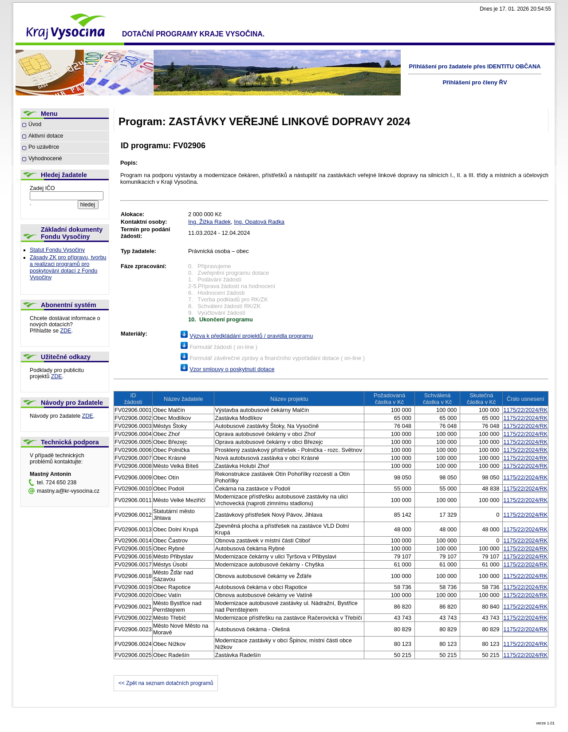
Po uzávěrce (43, 147)
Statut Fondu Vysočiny (57, 250)
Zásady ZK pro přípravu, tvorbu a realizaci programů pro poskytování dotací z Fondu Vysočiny (68, 267)
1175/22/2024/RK (525, 410)
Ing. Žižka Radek (209, 221)
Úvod (34, 124)
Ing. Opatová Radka (259, 221)
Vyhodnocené (45, 158)
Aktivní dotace (45, 136)
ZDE (65, 331)
